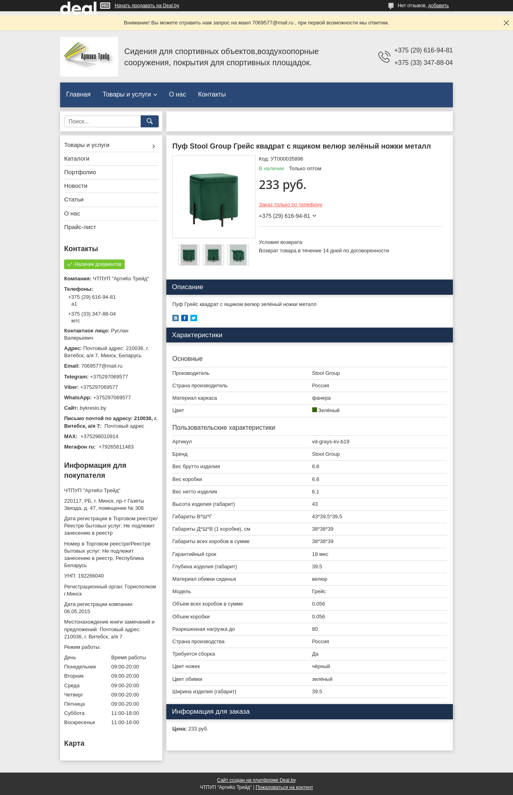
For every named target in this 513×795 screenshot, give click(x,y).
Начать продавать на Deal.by (147, 5)
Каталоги (76, 158)
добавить (438, 5)
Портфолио (80, 172)
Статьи (74, 199)
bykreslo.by (93, 408)
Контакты (212, 94)
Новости (75, 185)
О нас (177, 94)
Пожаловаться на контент (284, 787)
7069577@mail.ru (102, 366)
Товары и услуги (127, 94)
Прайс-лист (80, 226)
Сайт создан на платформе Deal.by (256, 780)
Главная (78, 94)
